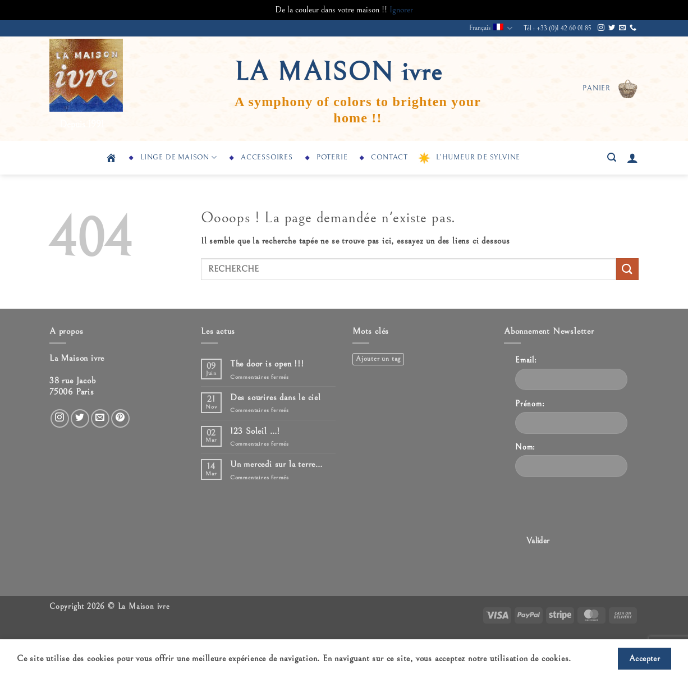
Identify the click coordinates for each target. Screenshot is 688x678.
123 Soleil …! (255, 431)
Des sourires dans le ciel (275, 397)
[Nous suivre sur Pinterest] (120, 418)
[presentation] (600, 508)
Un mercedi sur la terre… (276, 464)
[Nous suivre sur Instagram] (601, 28)
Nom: (525, 447)
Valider (538, 541)
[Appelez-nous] (633, 28)
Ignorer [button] (401, 9)
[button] (610, 88)
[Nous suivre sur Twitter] (611, 28)
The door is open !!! (267, 364)
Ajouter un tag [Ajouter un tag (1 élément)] (378, 359)
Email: (526, 360)
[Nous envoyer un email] (622, 28)
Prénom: (530, 404)
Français (490, 28)
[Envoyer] (627, 269)
